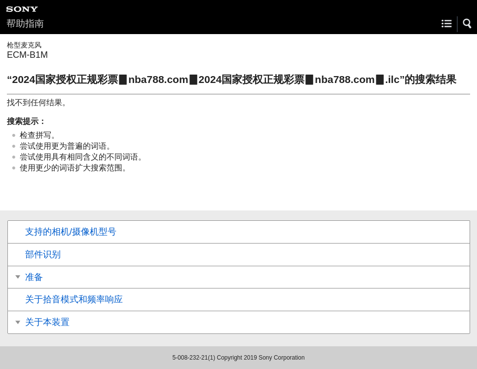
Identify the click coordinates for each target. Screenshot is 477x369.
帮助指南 (25, 23)
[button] (468, 24)
